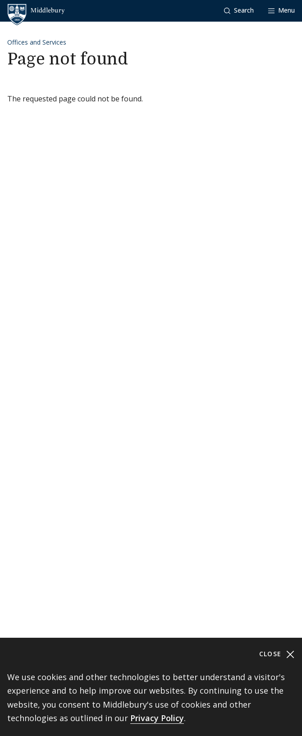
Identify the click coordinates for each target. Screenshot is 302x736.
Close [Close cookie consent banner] (277, 654)
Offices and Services (36, 42)
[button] (239, 10)
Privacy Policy (157, 718)
